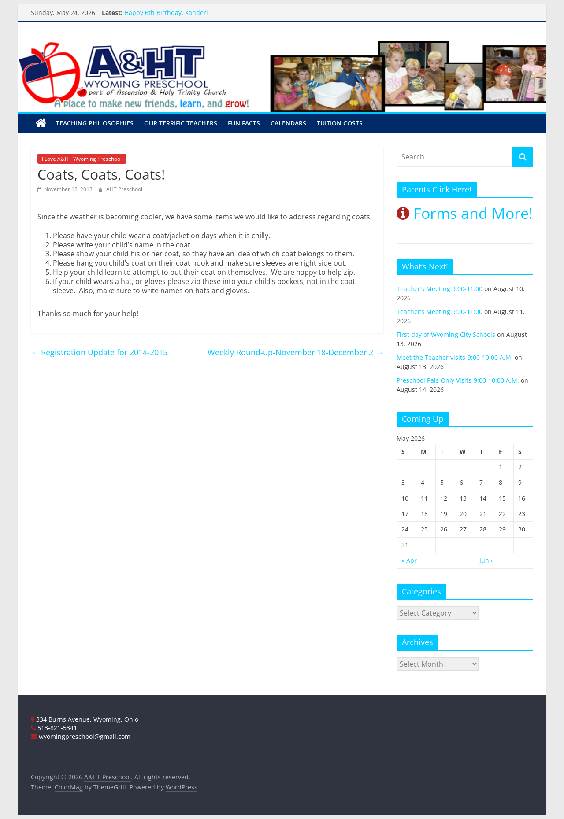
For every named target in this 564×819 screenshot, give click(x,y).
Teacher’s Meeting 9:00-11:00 (439, 288)
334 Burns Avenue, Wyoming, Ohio (84, 719)
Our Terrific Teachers (180, 123)
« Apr (409, 560)
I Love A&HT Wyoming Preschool (82, 158)
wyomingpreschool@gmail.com (80, 736)
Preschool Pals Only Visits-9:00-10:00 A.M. (458, 380)
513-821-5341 (54, 727)
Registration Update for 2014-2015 (99, 352)
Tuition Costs (340, 123)
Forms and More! (465, 213)
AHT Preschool (124, 189)
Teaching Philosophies (95, 123)
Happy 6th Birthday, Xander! (166, 12)
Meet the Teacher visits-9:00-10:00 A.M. (455, 357)
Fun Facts (244, 123)
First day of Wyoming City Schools (446, 334)
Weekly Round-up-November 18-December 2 (295, 352)
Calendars (288, 123)
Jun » (486, 560)
